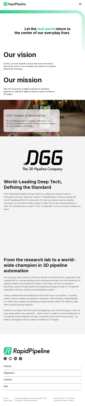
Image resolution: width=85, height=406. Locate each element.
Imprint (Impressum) (8, 399)
